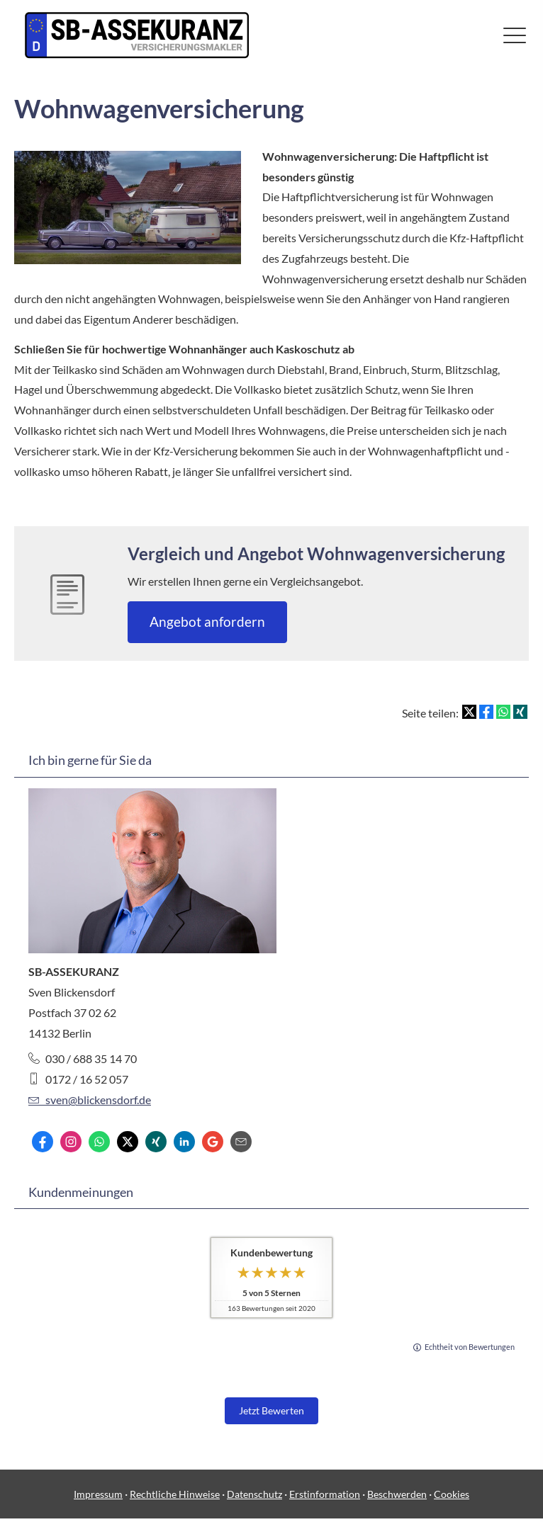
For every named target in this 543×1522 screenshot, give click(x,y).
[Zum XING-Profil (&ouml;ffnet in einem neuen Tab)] (156, 1141)
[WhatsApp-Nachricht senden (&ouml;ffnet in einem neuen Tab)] (99, 1141)
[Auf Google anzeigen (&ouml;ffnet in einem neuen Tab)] (212, 1141)
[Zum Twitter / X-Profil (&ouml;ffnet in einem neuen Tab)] (127, 1141)
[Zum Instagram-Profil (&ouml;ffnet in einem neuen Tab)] (71, 1141)
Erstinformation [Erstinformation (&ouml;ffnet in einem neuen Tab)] (324, 1494)
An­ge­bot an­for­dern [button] (207, 621)
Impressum (98, 1494)
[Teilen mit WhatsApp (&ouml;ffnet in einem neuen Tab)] (503, 712)
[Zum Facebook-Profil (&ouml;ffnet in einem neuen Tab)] (42, 1141)
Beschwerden (397, 1494)
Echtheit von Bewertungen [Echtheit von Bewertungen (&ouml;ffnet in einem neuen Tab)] (470, 1346)
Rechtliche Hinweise (175, 1494)
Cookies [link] (451, 1494)
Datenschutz (254, 1494)
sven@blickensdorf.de (89, 1099)
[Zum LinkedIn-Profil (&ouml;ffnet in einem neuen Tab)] (184, 1141)
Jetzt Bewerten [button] (271, 1410)
